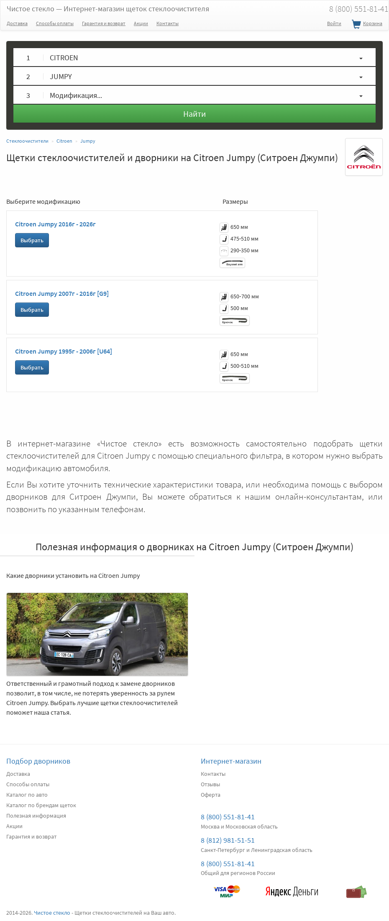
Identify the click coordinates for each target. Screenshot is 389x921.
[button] (194, 57)
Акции (141, 23)
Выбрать (32, 240)
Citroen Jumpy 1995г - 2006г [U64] (63, 351)
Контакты (167, 23)
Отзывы (210, 784)
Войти (334, 23)
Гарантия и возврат (103, 23)
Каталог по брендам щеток (41, 805)
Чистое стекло (108, 8)
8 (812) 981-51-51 (228, 840)
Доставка (17, 23)
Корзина (366, 25)
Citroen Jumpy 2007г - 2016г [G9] (62, 293)
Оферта (210, 794)
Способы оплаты (55, 23)
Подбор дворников (38, 761)
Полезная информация (36, 815)
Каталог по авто (27, 794)
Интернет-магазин (231, 761)
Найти (194, 113)
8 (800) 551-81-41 (228, 816)
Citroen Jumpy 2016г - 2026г (55, 224)
